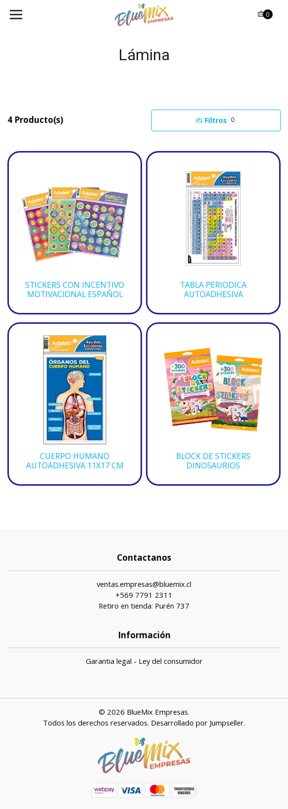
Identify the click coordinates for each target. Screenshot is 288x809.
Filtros (216, 120)
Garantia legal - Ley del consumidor (144, 661)
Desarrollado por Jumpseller (197, 723)
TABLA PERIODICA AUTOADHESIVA (213, 289)
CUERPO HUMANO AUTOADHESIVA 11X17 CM (75, 461)
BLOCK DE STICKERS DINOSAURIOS (213, 461)
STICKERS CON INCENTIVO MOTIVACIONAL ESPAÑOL (74, 289)
